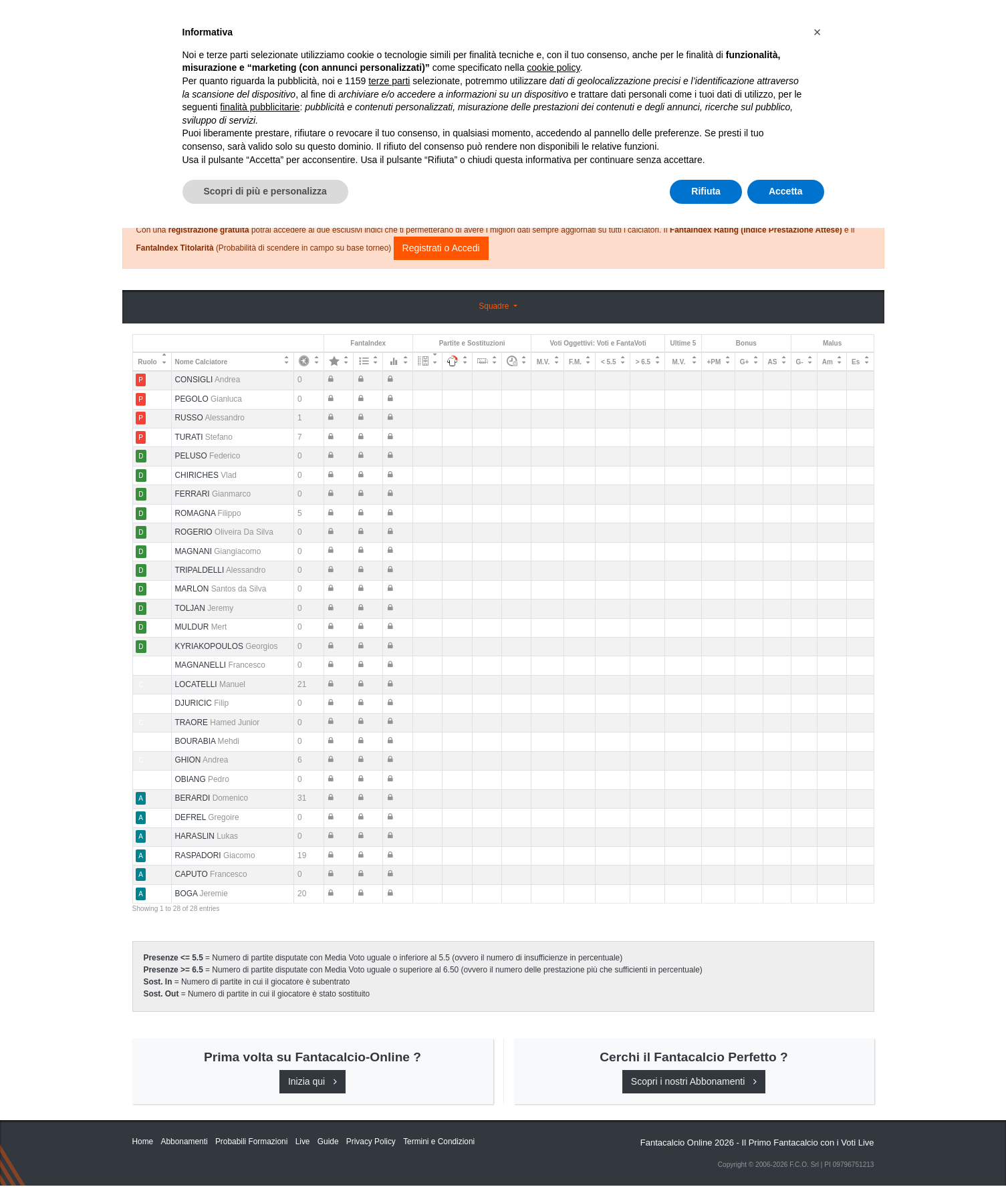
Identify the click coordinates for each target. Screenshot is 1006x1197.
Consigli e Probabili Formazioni (499, 163)
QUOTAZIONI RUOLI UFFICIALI (721, 21)
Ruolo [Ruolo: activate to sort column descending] (147, 362)
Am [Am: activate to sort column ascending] (827, 362)
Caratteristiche (599, 21)
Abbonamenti (511, 21)
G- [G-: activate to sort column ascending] (799, 362)
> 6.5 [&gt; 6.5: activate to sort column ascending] (643, 362)
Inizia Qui (444, 21)
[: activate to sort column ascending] (309, 361)
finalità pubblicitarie (259, 1076)
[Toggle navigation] (814, 22)
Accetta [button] (786, 1160)
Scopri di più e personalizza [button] (265, 1160)
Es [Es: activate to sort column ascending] (856, 362)
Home (144, 54)
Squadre (495, 306)
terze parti (389, 1050)
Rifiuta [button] (706, 1160)
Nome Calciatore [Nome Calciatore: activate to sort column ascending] (200, 362)
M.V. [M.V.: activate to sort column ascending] (543, 362)
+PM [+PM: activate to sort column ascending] (714, 362)
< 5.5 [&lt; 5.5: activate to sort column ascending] (608, 362)
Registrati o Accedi (441, 248)
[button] (817, 1001)
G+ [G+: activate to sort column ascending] (744, 362)
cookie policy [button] (553, 1037)
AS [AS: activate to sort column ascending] (772, 362)
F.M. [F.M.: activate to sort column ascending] (575, 362)
